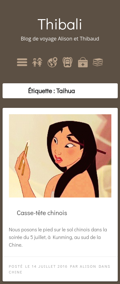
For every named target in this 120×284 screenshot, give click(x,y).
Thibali (60, 23)
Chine (16, 271)
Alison (88, 266)
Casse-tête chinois (42, 212)
